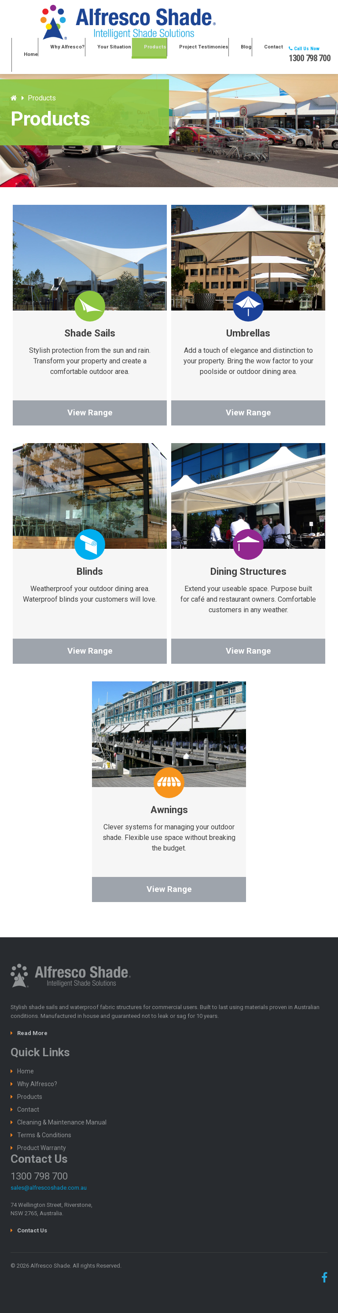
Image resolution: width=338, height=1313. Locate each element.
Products (176, 55)
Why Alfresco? (103, 55)
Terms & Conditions (44, 1135)
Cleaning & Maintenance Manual (62, 1122)
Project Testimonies (216, 55)
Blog (251, 55)
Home (73, 55)
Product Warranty (41, 1147)
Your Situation (142, 55)
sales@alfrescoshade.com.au (49, 1187)
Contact (272, 55)
